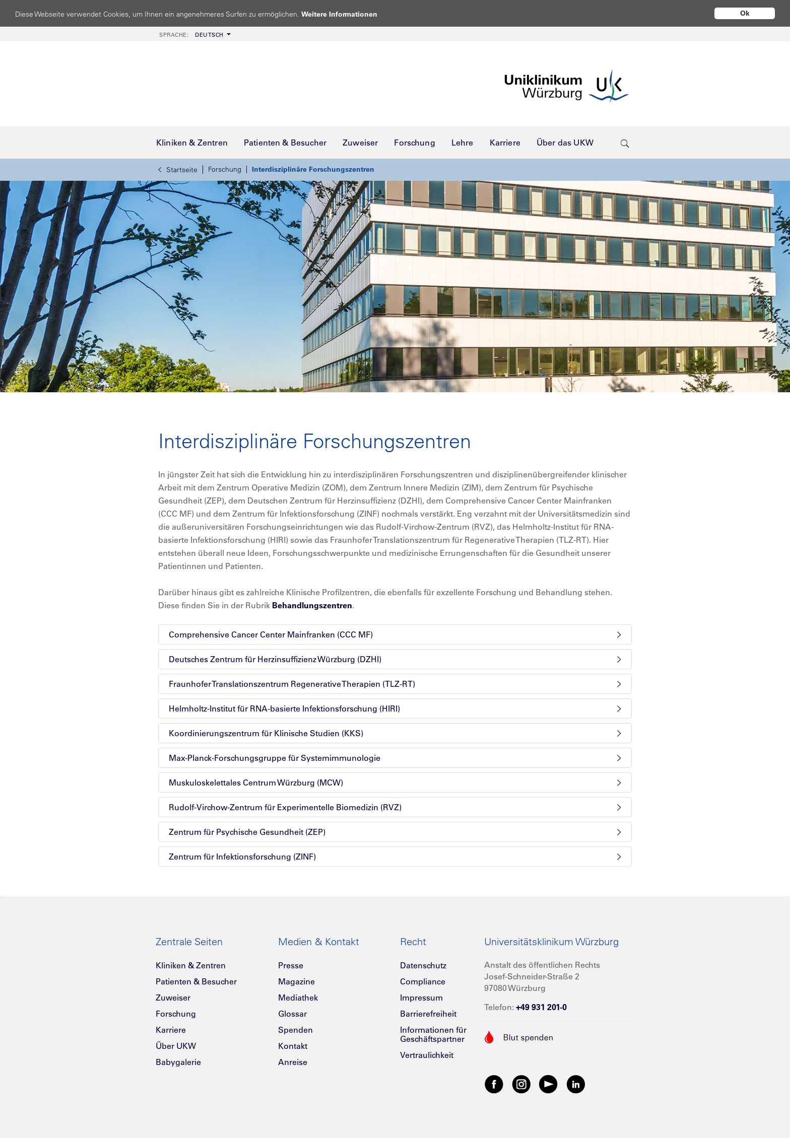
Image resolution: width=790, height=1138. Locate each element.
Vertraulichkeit (426, 1055)
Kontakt (292, 1046)
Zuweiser (173, 997)
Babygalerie (178, 1062)
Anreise (292, 1062)
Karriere (171, 1030)
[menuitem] (194, 34)
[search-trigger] (625, 142)
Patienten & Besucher (196, 981)
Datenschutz (423, 965)
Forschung (224, 169)
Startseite (178, 169)
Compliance (422, 981)
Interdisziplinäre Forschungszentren (313, 169)
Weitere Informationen (348, 14)
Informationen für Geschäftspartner (433, 1034)
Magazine (296, 981)
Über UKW (176, 1046)
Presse (290, 965)
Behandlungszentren (312, 605)
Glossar (292, 1014)
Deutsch (191, 34)
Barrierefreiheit (428, 1014)
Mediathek (298, 997)
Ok (745, 13)
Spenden (295, 1030)
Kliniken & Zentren (191, 965)
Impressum (421, 997)
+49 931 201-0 (541, 1007)
